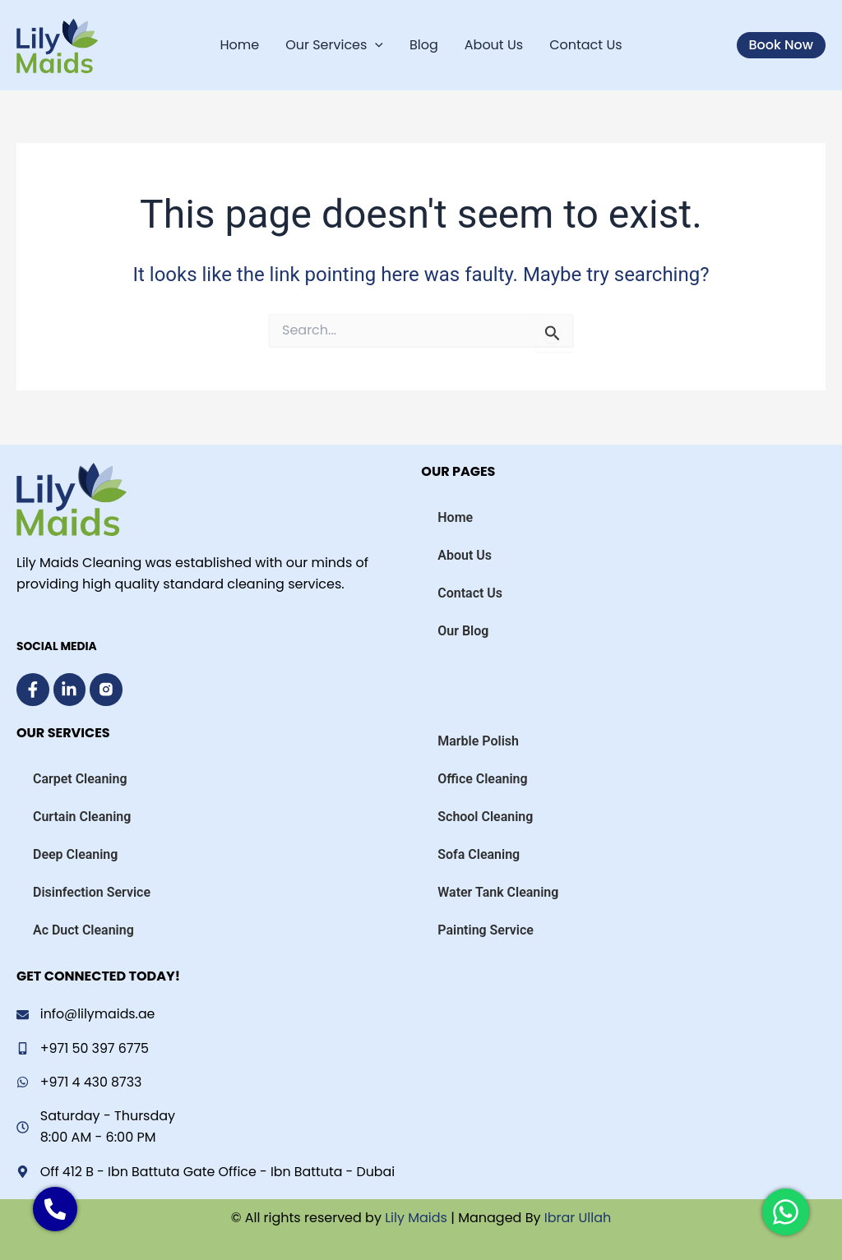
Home (239, 44)
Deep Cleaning (75, 853)
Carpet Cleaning (80, 778)
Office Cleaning (482, 778)
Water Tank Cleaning (497, 891)
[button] (781, 45)
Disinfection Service (91, 891)
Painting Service (485, 929)
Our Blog (462, 630)
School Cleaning (485, 816)
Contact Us (585, 44)
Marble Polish (478, 740)
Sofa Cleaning (478, 853)
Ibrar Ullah (578, 1217)
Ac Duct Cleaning (83, 929)
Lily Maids (414, 1217)
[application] (375, 45)
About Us (494, 44)
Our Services (334, 45)
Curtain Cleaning (82, 816)
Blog (423, 44)
